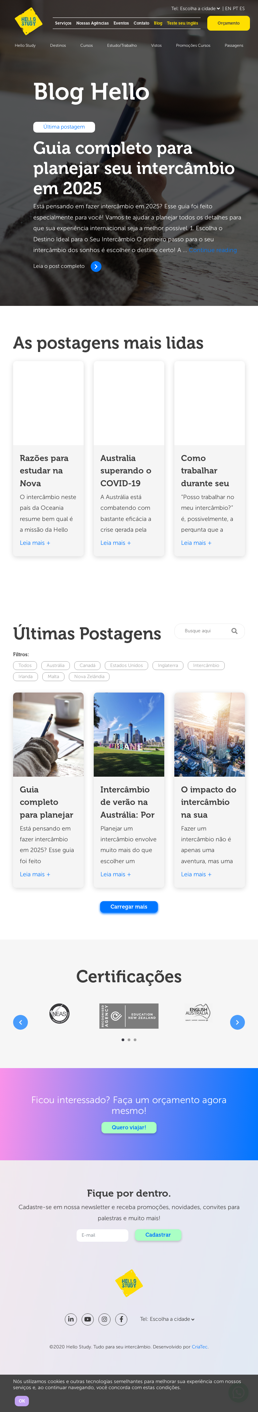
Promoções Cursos (193, 46)
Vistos (156, 46)
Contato (141, 23)
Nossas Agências (92, 23)
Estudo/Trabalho (122, 46)
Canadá (87, 665)
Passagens (234, 46)
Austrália (55, 665)
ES (242, 8)
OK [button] (22, 1401)
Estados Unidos (127, 665)
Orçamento (229, 23)
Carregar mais (129, 907)
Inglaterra (168, 665)
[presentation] (20, 1022)
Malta (53, 677)
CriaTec (200, 1347)
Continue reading (213, 250)
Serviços (63, 23)
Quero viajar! (129, 1127)
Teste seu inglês (182, 23)
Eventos (121, 23)
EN (228, 8)
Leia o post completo (66, 266)
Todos (25, 665)
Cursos (86, 46)
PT (235, 8)
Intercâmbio (207, 665)
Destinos (58, 46)
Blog (158, 23)
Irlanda (25, 677)
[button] (123, 1039)
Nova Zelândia (89, 677)
